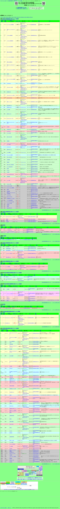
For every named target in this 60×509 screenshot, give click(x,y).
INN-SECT (11, 368)
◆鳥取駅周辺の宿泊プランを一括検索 (12, 18)
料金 (16, 21)
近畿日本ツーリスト (23, 40)
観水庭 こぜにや (9, 113)
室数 (5, 21)
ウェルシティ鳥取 (9, 203)
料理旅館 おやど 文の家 (13, 388)
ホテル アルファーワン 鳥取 (11, 95)
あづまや (8, 170)
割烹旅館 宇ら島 (12, 378)
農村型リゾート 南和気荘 (13, 410)
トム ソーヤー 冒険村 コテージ (10, 269)
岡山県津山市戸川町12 (36, 366)
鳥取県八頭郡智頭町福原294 (32, 257)
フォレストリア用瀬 (9, 253)
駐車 (17, 21)
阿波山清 (7, 276)
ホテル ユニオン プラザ (10, 118)
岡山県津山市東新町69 (36, 401)
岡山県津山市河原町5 (36, 344)
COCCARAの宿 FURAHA (10, 174)
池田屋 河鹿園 (11, 421)
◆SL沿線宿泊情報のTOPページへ (46, 223)
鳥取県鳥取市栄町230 (34, 129)
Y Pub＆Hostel (9, 83)
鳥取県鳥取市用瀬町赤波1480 (32, 253)
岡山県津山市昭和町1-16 (36, 342)
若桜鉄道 (4, 212)
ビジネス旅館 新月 (12, 341)
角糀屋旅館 (8, 191)
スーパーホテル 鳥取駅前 (10, 24)
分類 (5, 20)
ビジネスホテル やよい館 (10, 201)
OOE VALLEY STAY (9, 216)
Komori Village (11, 424)
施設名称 (11, 20)
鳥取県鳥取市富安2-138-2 (34, 40)
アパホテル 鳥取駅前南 (10, 40)
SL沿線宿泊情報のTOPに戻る (21, 7)
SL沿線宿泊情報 (10, 0)
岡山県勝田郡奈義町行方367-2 (34, 266)
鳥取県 (4, 18)
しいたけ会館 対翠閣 (10, 200)
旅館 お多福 (11, 375)
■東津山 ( (1, 311)
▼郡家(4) (4, 17)
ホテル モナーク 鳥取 (10, 87)
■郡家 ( (1, 211)
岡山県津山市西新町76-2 (36, 385)
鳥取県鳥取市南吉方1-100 (34, 118)
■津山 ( (1, 328)
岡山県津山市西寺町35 (36, 378)
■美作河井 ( (2, 272)
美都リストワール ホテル (13, 382)
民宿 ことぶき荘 (12, 440)
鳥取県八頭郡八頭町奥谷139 (32, 221)
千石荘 (10, 342)
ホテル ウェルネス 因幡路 (10, 187)
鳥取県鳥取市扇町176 (34, 203)
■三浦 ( (1, 304)
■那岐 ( (1, 261)
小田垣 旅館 (11, 344)
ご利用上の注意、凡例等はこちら (22, 8)
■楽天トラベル (22, 23)
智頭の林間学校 (8, 250)
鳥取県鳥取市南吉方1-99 (34, 201)
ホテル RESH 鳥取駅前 (10, 46)
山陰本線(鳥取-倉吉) (9, 19)
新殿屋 (8, 206)
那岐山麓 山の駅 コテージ (13, 408)
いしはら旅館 (11, 442)
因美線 (14, 19)
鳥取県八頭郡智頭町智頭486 (32, 246)
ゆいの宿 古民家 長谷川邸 (8, 239)
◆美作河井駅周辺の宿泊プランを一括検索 (14, 272)
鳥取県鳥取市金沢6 (33, 180)
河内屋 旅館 (7, 246)
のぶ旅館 (7, 221)
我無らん (11, 427)
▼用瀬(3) (7, 17)
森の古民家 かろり (8, 257)
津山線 (6, 329)
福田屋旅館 (8, 176)
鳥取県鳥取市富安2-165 (34, 35)
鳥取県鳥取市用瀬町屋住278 (28, 239)
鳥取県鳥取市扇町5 (33, 24)
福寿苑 (8, 189)
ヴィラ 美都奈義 (8, 266)
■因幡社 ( (1, 235)
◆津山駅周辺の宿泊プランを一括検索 (12, 328)
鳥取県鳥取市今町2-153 (34, 69)
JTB (21, 24)
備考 (49, 21)
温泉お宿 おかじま (9, 149)
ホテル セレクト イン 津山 (9, 317)
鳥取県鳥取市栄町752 (34, 46)
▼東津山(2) (28, 17)
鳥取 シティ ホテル (9, 101)
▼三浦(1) (25, 17)
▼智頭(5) (13, 17)
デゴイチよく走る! (3, 0)
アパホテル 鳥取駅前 (10, 35)
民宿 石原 (11, 432)
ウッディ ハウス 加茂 (10, 293)
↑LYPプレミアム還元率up (24, 25)
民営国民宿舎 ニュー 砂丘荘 (11, 198)
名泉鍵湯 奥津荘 (12, 436)
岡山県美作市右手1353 (33, 269)
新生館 (8, 168)
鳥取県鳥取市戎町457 (34, 204)
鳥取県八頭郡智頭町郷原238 (32, 250)
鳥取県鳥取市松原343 (34, 187)
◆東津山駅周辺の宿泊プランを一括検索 (13, 311)
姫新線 (2, 312)
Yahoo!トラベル (23, 30)
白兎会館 (8, 126)
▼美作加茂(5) (22, 17)
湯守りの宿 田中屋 (9, 157)
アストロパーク (10, 230)
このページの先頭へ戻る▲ (56, 223)
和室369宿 (8, 298)
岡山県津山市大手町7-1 (36, 351)
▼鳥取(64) (1, 17)
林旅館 (7, 220)
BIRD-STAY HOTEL (9, 196)
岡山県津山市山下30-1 (36, 361)
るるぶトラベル (23, 26)
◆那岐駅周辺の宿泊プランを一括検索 (12, 261)
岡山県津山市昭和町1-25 (36, 341)
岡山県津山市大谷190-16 (36, 333)
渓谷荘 (8, 300)
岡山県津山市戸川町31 (36, 355)
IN (19, 20)
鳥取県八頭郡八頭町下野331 (32, 216)
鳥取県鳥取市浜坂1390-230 (34, 198)
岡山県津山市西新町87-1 (36, 381)
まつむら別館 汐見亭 (10, 166)
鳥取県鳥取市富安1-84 (34, 200)
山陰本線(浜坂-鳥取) (3, 19)
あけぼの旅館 (11, 355)
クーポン (25, 22)
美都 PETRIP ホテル (12, 381)
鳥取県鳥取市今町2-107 (34, 65)
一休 (21, 72)
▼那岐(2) (15, 17)
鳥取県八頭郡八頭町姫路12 (32, 219)
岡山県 (4, 261)
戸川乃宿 (11, 366)
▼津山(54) (31, 17)
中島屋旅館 (8, 159)
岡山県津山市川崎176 (31, 317)
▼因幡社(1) (10, 17)
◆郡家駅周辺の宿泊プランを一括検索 (12, 211)
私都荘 (7, 219)
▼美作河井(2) (18, 17)
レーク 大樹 (8, 180)
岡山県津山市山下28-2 (36, 375)
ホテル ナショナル (9, 75)
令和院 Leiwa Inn (9, 107)
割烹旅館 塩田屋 (8, 248)
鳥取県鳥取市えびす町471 (34, 101)
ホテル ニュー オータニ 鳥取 (11, 69)
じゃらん (22, 22)
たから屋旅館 (9, 152)
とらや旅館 (8, 109)
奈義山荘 (11, 403)
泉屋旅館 (8, 204)
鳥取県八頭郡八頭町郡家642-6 (32, 220)
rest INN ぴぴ (8, 131)
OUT (19, 21)
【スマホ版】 (20, 0)
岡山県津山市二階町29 (36, 368)
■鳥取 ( (1, 18)
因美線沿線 (15, 0)
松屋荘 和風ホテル (9, 105)
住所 (32, 21)
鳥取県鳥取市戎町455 (34, 109)
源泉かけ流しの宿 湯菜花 (10, 164)
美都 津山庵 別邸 (12, 385)
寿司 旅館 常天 (9, 129)
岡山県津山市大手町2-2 (36, 346)
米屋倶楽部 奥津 (12, 415)
